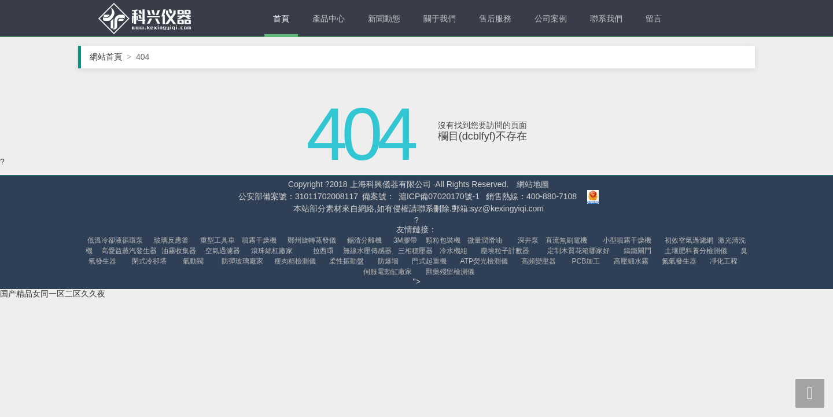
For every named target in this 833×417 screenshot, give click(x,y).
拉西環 (323, 251)
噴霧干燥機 (259, 240)
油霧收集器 (178, 251)
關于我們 (439, 18)
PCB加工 (586, 261)
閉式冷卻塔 (149, 261)
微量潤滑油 (484, 240)
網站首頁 (110, 56)
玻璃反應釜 (171, 240)
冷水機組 (453, 251)
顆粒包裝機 (443, 240)
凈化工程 (724, 261)
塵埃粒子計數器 (505, 251)
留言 (654, 18)
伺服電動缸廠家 (387, 272)
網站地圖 (533, 184)
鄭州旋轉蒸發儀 (312, 240)
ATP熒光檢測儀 (484, 261)
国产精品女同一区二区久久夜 (52, 293)
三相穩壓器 (415, 251)
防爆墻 (388, 261)
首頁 (281, 18)
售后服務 (495, 18)
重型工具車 (217, 240)
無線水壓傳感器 (367, 251)
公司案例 (551, 18)
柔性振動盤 (346, 261)
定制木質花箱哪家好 (578, 251)
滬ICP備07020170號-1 (439, 196)
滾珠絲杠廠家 (272, 251)
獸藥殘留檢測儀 (450, 272)
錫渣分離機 (364, 240)
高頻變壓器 (538, 261)
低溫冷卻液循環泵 (115, 240)
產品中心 (328, 18)
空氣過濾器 (222, 251)
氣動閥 (193, 261)
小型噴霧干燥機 (627, 240)
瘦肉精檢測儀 (295, 261)
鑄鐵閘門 (637, 251)
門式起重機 (429, 261)
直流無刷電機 (566, 240)
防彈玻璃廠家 (242, 261)
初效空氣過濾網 (689, 240)
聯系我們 (606, 18)
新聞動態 (384, 18)
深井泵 (528, 240)
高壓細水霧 (631, 261)
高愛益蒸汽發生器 (129, 251)
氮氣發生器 (679, 261)
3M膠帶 (405, 240)
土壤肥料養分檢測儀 (696, 251)
